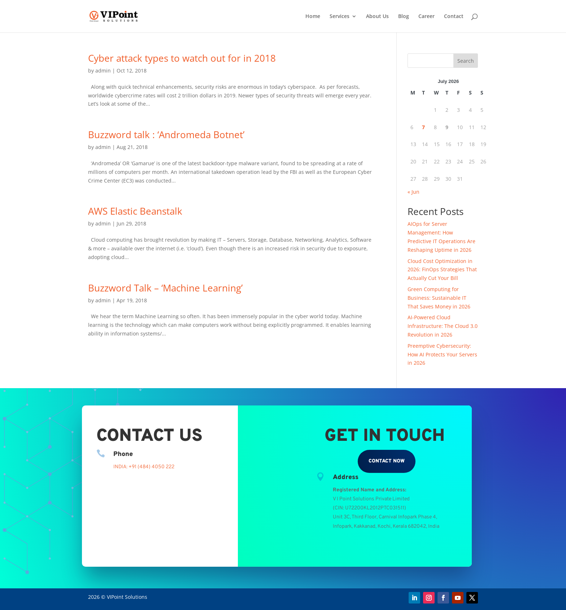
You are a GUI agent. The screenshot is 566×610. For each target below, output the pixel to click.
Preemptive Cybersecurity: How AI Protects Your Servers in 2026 (442, 354)
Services (339, 16)
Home (312, 16)
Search (465, 60)
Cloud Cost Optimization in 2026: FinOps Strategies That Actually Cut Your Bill (442, 270)
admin (103, 70)
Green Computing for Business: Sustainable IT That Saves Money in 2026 (439, 298)
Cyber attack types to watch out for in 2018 (182, 58)
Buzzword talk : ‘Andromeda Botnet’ (166, 134)
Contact (453, 16)
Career (426, 16)
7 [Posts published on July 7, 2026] (423, 127)
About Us (377, 16)
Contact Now (387, 461)
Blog (403, 16)
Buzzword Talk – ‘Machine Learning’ (165, 287)
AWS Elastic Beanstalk (135, 211)
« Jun (413, 191)
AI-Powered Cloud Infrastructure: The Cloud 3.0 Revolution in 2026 (443, 326)
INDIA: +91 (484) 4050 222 (143, 467)
